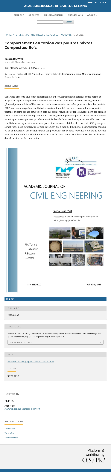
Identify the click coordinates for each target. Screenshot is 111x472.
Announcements (54, 15)
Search (69, 22)
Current (19, 15)
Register (92, 2)
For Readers (10, 428)
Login (103, 2)
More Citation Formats (21, 342)
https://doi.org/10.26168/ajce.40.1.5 (27, 68)
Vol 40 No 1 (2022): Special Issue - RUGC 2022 (48, 35)
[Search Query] (50, 22)
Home (8, 35)
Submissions (75, 15)
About (91, 15)
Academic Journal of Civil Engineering (55, 6)
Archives (34, 15)
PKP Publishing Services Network (22, 408)
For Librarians (11, 437)
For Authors (10, 433)
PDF (11, 299)
